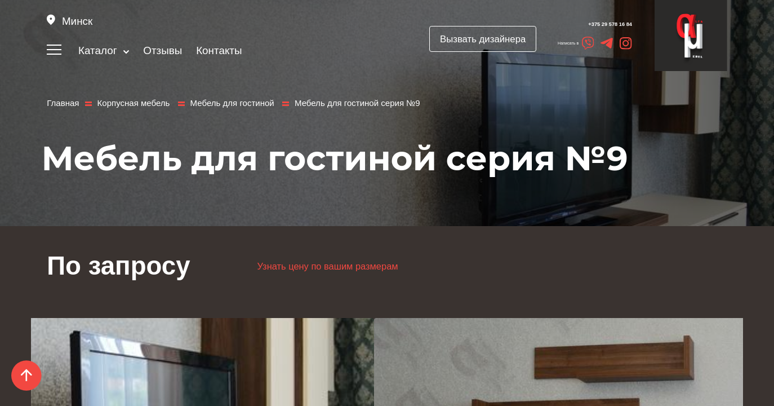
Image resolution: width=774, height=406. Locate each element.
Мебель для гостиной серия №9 (335, 103)
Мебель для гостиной (220, 103)
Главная (61, 103)
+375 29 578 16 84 (580, 24)
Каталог (104, 50)
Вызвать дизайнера (450, 39)
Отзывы (164, 50)
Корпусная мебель (129, 103)
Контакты (220, 50)
